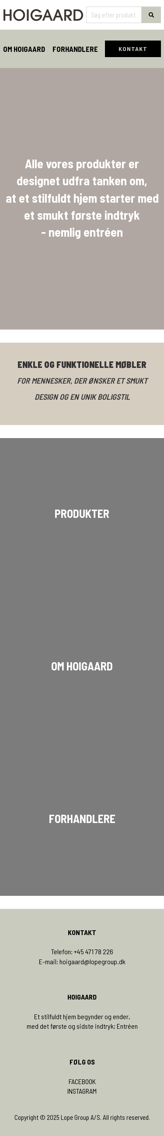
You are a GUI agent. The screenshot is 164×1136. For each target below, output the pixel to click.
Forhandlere (75, 48)
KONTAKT (133, 48)
